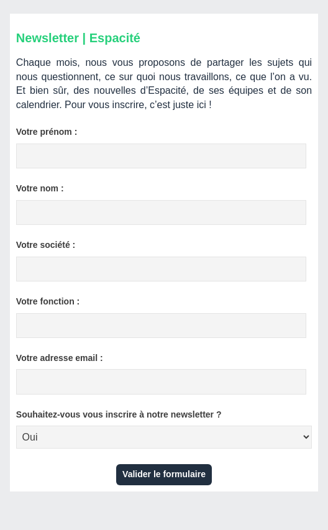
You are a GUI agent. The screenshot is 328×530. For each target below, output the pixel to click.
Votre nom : (40, 188)
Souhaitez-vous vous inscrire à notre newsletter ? (119, 414)
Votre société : (45, 245)
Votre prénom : (47, 132)
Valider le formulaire (164, 474)
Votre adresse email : (59, 358)
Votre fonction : (48, 301)
